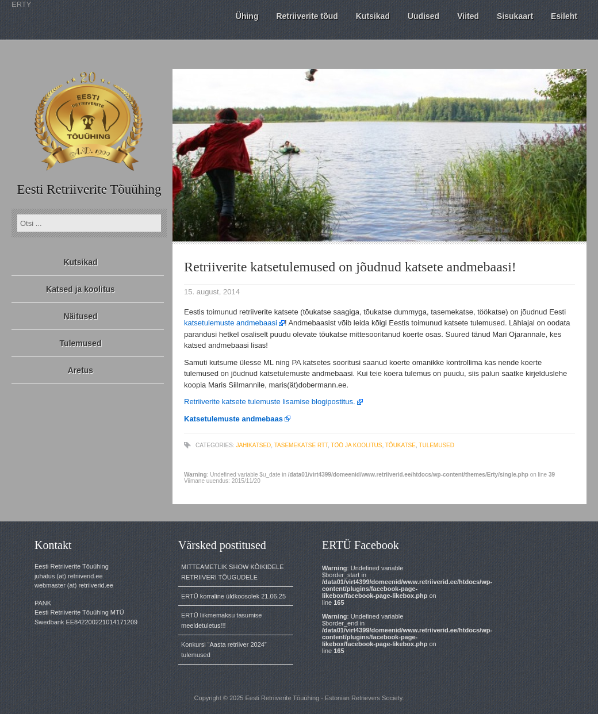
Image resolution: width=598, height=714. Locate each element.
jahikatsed (253, 445)
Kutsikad (80, 262)
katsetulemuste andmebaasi (230, 322)
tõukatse (400, 445)
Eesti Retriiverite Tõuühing (89, 189)
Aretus (80, 370)
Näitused (80, 316)
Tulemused (81, 343)
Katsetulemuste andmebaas (233, 418)
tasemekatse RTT (301, 445)
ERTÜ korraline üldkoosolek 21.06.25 (233, 596)
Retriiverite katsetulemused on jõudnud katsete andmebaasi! (350, 266)
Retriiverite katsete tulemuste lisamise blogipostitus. (269, 401)
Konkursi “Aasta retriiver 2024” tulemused (224, 649)
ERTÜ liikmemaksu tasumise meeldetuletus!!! (221, 620)
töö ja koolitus (356, 445)
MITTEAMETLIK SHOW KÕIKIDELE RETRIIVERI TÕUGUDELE (232, 572)
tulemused (436, 445)
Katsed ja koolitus (80, 289)
